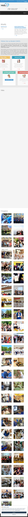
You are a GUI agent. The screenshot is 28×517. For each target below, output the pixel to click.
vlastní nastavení (17, 510)
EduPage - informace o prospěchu (13, 8)
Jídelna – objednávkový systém (12, 9)
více (15, 35)
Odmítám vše (14, 514)
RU (21, 1)
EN (17, 1)
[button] (25, 13)
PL (22, 1)
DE (18, 1)
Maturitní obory (7, 57)
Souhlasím (14, 512)
